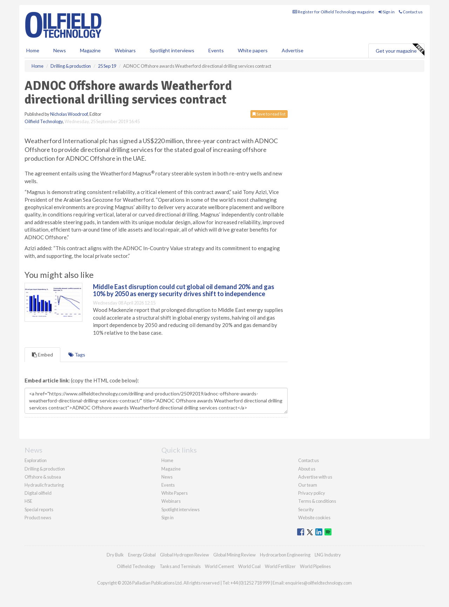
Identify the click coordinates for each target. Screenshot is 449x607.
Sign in (386, 11)
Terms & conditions (317, 501)
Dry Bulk (115, 555)
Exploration (36, 460)
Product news (38, 517)
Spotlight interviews (172, 50)
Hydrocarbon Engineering (285, 555)
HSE (28, 501)
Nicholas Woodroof (69, 114)
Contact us (411, 11)
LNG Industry (328, 555)
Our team (307, 485)
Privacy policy (311, 493)
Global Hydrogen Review (184, 555)
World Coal (249, 566)
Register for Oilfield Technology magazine (333, 11)
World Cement (219, 566)
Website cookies (314, 517)
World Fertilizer (280, 566)
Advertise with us (315, 477)
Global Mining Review (234, 555)
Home (32, 50)
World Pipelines (315, 566)
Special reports (39, 509)
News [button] (59, 50)
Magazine (90, 50)
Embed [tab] (42, 355)
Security (306, 509)
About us (306, 469)
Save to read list (269, 113)
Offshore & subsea (43, 477)
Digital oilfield (38, 493)
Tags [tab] (76, 355)
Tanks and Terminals (180, 566)
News (167, 477)
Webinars (125, 50)
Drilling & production (45, 469)
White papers (253, 50)
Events (216, 50)
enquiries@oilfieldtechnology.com (318, 583)
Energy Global (142, 555)
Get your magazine (400, 50)
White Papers (174, 493)
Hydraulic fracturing (44, 485)
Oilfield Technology (44, 121)
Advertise (292, 50)
